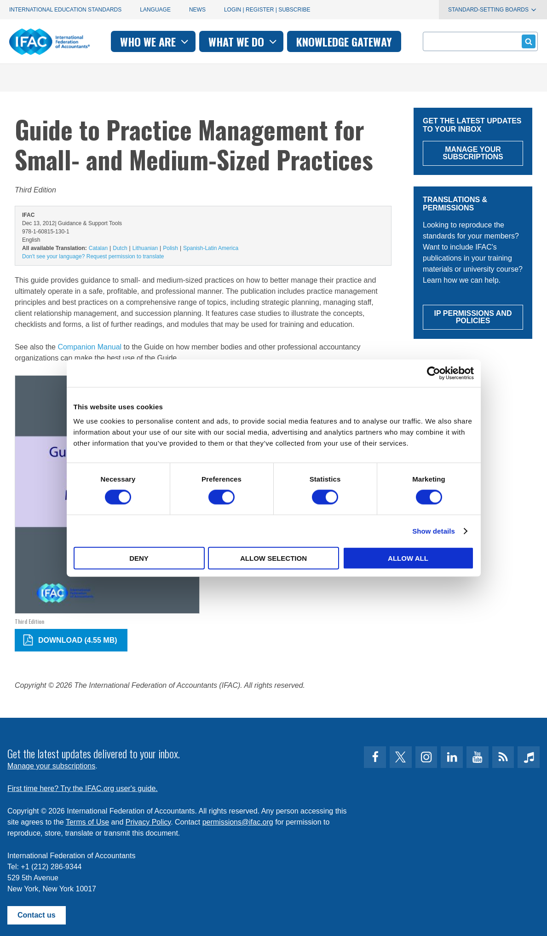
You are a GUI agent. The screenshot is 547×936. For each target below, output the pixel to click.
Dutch (120, 248)
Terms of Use (87, 822)
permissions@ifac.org (237, 822)
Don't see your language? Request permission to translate (93, 256)
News (197, 9)
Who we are (155, 41)
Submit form (527, 41)
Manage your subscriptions (51, 766)
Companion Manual (89, 347)
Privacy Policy (148, 822)
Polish (170, 248)
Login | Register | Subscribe (267, 9)
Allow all (408, 558)
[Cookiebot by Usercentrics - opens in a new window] (433, 373)
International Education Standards (65, 9)
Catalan (98, 248)
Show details (433, 531)
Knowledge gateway (344, 41)
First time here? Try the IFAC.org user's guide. (82, 788)
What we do (243, 41)
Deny (139, 558)
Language (155, 9)
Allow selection (273, 558)
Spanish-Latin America (210, 248)
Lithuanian (145, 248)
